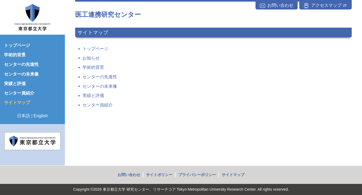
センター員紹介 (97, 105)
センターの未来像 (99, 86)
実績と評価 (93, 95)
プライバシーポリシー (197, 175)
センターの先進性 (99, 76)
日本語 (23, 115)
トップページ (95, 48)
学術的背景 (93, 67)
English (41, 115)
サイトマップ (233, 175)
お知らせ (91, 58)
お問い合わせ (129, 175)
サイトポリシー (159, 175)
